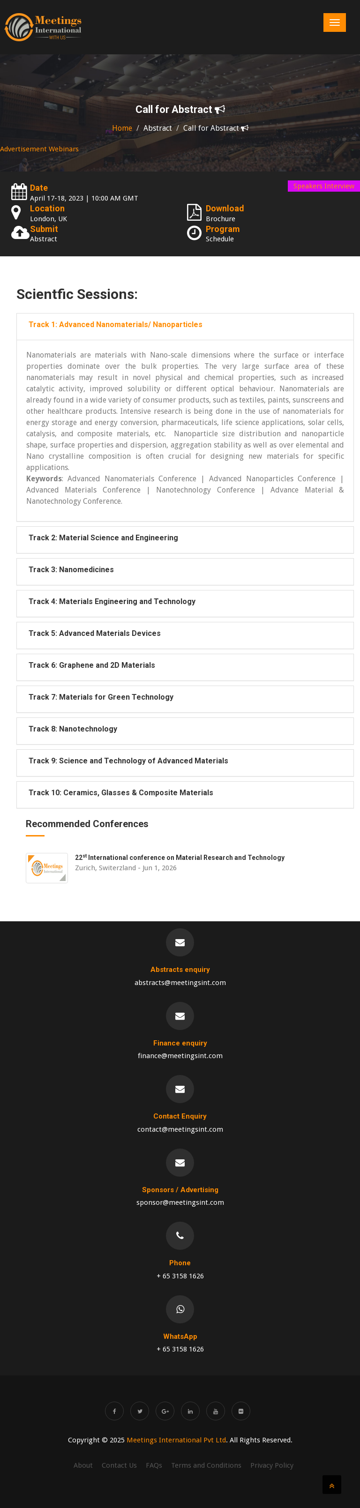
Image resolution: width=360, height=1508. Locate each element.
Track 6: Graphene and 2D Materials (92, 665)
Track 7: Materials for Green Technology (101, 697)
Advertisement (23, 149)
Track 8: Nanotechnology (73, 728)
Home (122, 128)
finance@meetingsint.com (180, 1056)
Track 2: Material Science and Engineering (103, 537)
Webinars (64, 149)
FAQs (154, 1465)
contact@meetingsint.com (180, 1129)
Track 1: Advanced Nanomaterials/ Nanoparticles (115, 324)
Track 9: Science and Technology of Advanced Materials (128, 760)
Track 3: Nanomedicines (71, 569)
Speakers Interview (323, 186)
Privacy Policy (271, 1465)
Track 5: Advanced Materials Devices (95, 633)
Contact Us (119, 1465)
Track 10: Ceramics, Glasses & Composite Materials (121, 792)
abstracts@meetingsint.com (180, 982)
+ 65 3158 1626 (180, 1276)
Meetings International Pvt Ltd (176, 1440)
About (83, 1465)
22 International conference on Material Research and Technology (180, 857)
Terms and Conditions (206, 1465)
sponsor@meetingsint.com (180, 1202)
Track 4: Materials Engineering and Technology (112, 601)
